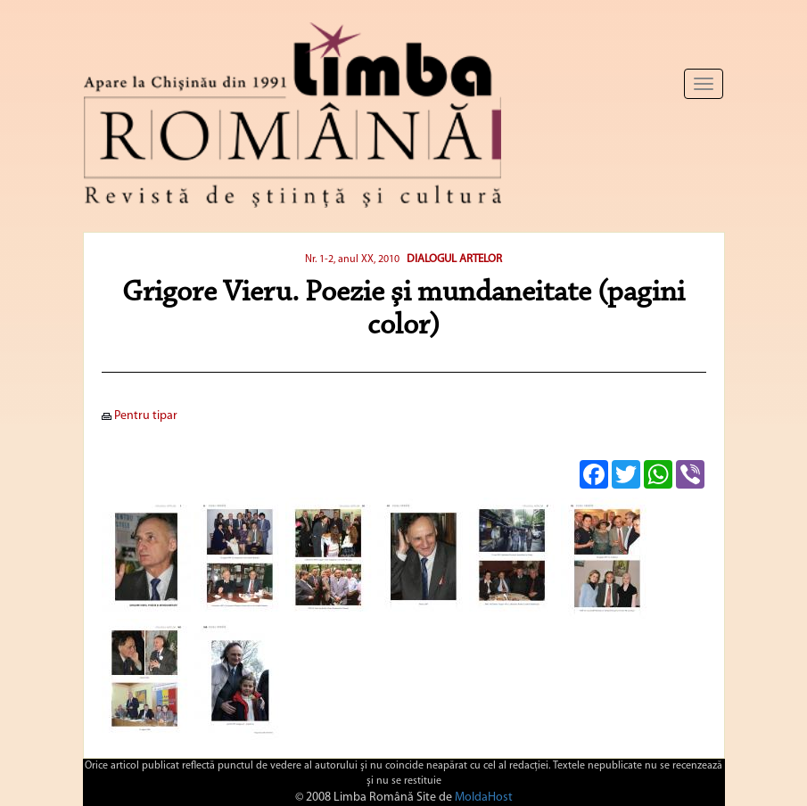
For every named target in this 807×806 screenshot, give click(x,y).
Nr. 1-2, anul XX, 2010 (352, 259)
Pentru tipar (139, 416)
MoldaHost (484, 797)
